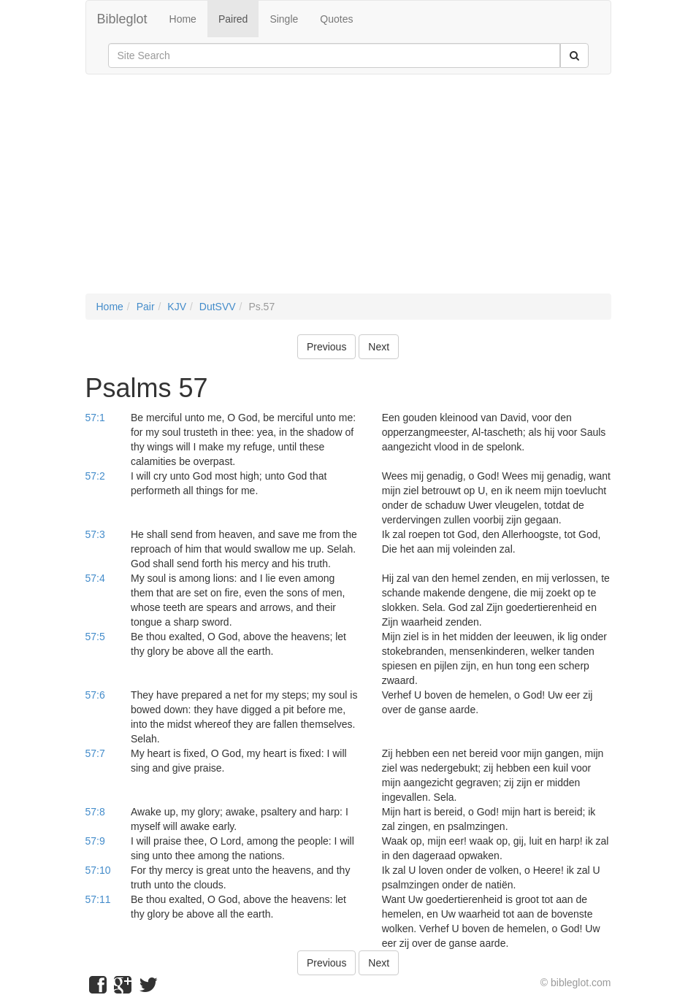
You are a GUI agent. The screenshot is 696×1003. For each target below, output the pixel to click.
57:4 (95, 578)
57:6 (95, 695)
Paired (233, 19)
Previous (326, 347)
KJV (176, 306)
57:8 (95, 812)
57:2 (95, 476)
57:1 (95, 417)
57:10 (98, 870)
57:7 (95, 753)
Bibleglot (122, 19)
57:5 (95, 636)
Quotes (336, 19)
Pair (146, 306)
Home (182, 19)
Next (378, 347)
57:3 (95, 534)
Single (283, 19)
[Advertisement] (348, 191)
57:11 (98, 899)
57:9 (95, 841)
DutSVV (217, 306)
